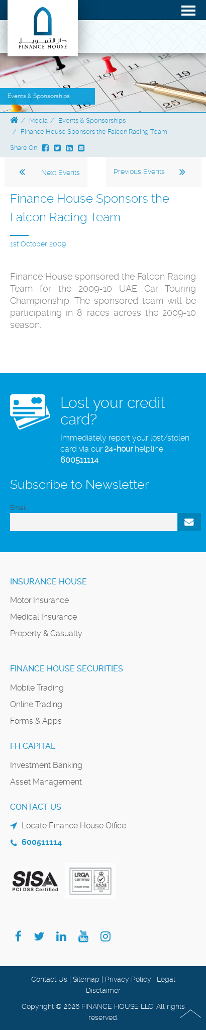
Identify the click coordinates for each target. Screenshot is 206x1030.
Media (38, 120)
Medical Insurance (43, 617)
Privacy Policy (128, 979)
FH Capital (32, 746)
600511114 (79, 460)
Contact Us (49, 979)
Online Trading (36, 704)
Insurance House (48, 581)
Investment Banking (46, 765)
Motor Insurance (39, 600)
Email (18, 507)
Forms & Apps (36, 721)
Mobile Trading (37, 688)
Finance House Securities (66, 668)
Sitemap (86, 979)
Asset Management (46, 782)
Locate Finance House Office (74, 825)
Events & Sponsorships (92, 120)
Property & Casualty (46, 633)
